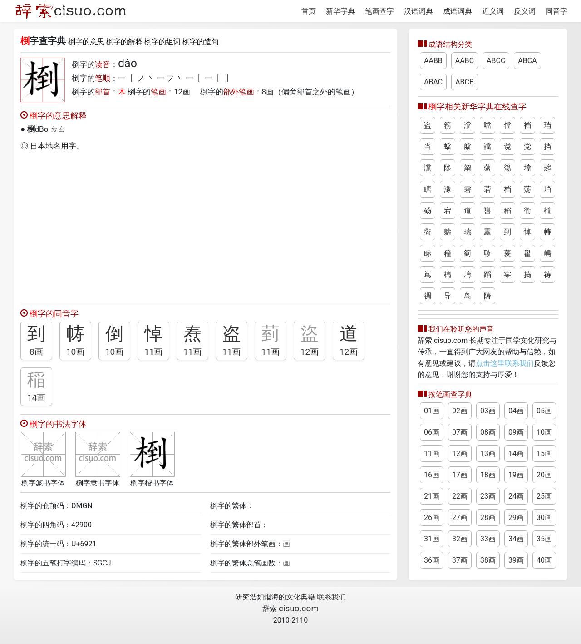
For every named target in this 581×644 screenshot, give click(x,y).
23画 (488, 496)
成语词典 (457, 11)
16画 (431, 475)
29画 (516, 517)
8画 (268, 91)
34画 (516, 539)
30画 (544, 517)
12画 (182, 91)
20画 (544, 475)
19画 (516, 475)
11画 (153, 352)
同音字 (556, 11)
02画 (460, 410)
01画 (431, 410)
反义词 (525, 11)
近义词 (493, 11)
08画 (488, 432)
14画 (36, 397)
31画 (431, 539)
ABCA (527, 60)
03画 (488, 410)
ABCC (496, 60)
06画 (431, 432)
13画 (488, 453)
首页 (308, 11)
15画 (544, 453)
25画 (544, 496)
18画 (488, 475)
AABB (433, 60)
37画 (460, 560)
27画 (460, 517)
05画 (544, 410)
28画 (488, 517)
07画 (460, 432)
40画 (544, 560)
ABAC (433, 82)
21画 (431, 496)
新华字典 (340, 11)
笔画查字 (379, 11)
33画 (488, 539)
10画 (75, 352)
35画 (544, 539)
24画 (516, 496)
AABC (464, 60)
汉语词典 (418, 11)
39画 (516, 560)
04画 (516, 410)
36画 (431, 560)
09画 (516, 432)
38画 (488, 560)
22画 (460, 496)
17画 (460, 475)
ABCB (464, 82)
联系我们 (331, 597)
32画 (460, 539)
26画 (431, 517)
